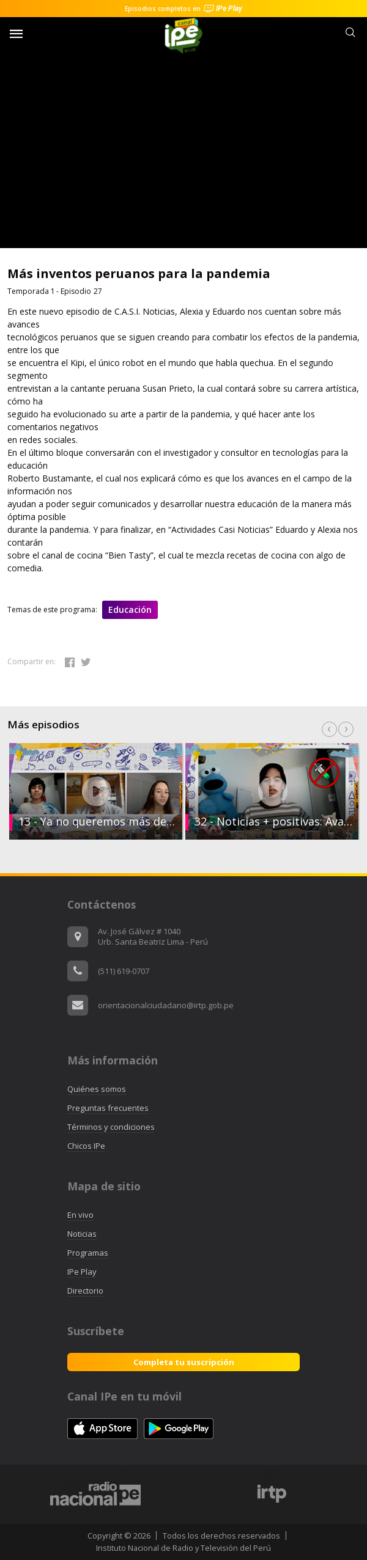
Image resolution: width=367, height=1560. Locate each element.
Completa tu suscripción (183, 1362)
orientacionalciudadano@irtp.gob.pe (166, 1005)
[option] (272, 791)
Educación (130, 609)
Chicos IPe (86, 1145)
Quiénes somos (96, 1088)
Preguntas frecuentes (108, 1107)
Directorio (85, 1290)
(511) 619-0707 (123, 970)
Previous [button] (329, 729)
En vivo (80, 1214)
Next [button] (346, 729)
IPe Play (82, 1271)
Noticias (82, 1233)
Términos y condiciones (111, 1126)
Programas (87, 1252)
